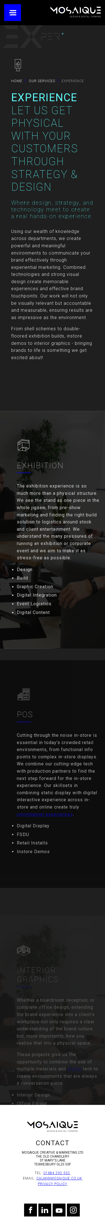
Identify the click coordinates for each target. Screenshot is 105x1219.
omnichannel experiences (45, 829)
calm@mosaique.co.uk (59, 1178)
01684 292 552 (56, 1173)
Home (16, 81)
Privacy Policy (52, 1184)
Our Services (42, 81)
